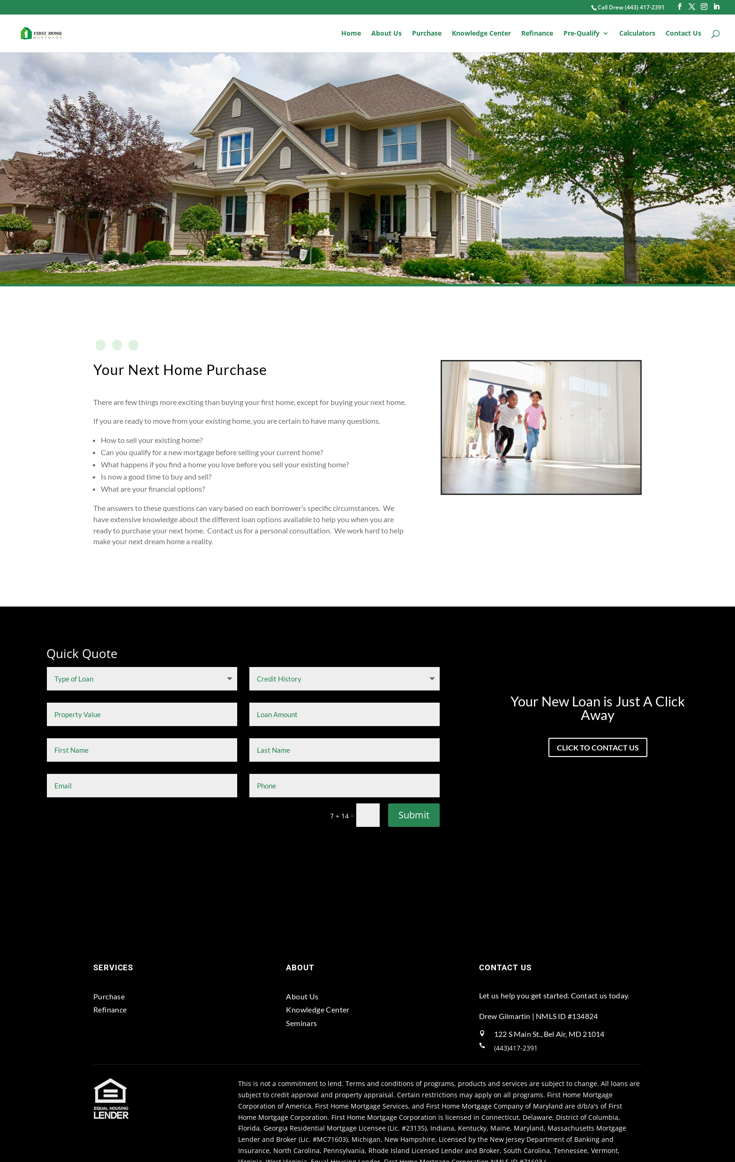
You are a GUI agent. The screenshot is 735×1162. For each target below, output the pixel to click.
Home (351, 33)
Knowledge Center (481, 33)
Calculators (637, 33)
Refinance (537, 33)
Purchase (427, 33)
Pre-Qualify (581, 33)
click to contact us (598, 747)
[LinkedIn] (716, 6)
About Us (386, 33)
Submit (413, 814)
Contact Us (683, 33)
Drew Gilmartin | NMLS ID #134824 (538, 1015)
